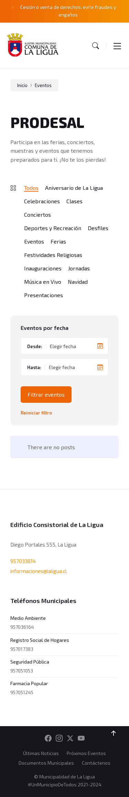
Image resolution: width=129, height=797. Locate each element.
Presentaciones (43, 295)
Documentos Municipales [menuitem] (46, 763)
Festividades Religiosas (53, 254)
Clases (74, 201)
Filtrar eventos (46, 394)
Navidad (78, 281)
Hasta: (34, 367)
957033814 (23, 561)
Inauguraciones (43, 268)
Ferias (58, 241)
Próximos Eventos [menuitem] (86, 753)
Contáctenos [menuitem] (96, 763)
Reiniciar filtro (36, 413)
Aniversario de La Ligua (74, 187)
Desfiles (98, 228)
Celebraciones (42, 201)
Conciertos (37, 214)
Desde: (34, 346)
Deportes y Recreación (52, 228)
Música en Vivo (42, 281)
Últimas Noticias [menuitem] (41, 753)
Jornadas (79, 268)
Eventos (43, 85)
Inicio (22, 85)
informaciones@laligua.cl (38, 571)
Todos (31, 187)
